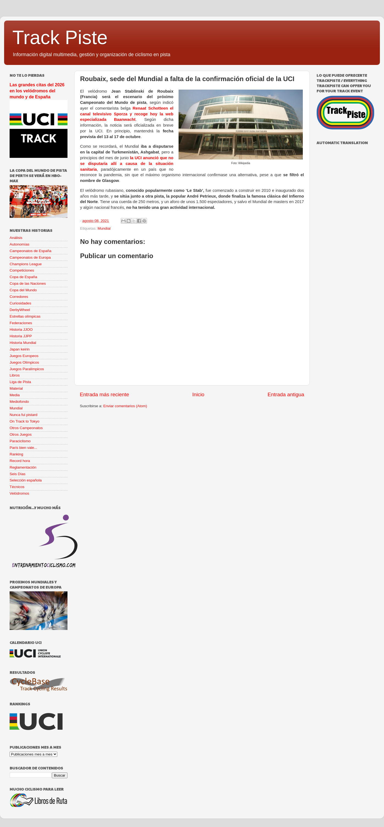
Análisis (16, 238)
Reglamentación (23, 467)
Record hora (20, 461)
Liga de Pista (20, 382)
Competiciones (22, 270)
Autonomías (19, 244)
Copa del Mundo (23, 290)
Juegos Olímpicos (24, 362)
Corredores (19, 297)
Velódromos (19, 493)
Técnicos (17, 487)
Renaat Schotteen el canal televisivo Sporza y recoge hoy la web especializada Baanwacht (126, 114)
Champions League (26, 264)
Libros (15, 375)
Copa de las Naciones (28, 283)
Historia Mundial (23, 343)
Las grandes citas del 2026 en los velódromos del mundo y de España (37, 90)
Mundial (104, 228)
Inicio (198, 394)
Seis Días (18, 474)
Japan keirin (20, 349)
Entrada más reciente (104, 394)
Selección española (26, 480)
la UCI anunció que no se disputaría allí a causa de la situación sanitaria (126, 164)
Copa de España (23, 277)
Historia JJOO (21, 329)
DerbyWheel (20, 310)
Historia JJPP (21, 336)
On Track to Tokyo (24, 421)
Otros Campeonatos (26, 428)
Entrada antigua (286, 394)
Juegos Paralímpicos (27, 369)
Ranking (16, 454)
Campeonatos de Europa (30, 257)
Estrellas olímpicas (25, 316)
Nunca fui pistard (23, 415)
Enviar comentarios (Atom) (125, 406)
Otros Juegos (21, 434)
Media (15, 395)
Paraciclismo (20, 441)
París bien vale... (23, 448)
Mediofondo (19, 402)
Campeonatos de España (30, 251)
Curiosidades (20, 303)
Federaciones (21, 323)
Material (16, 388)
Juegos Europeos (24, 356)
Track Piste (60, 37)
